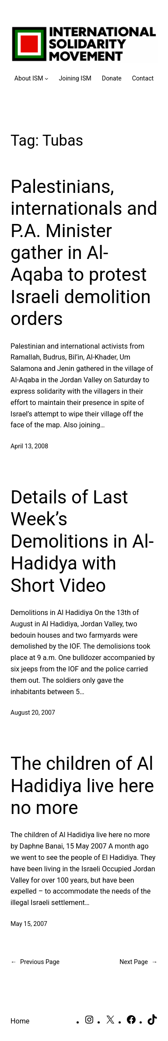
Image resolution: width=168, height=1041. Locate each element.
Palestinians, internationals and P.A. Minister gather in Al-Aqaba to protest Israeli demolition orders (84, 252)
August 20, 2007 (32, 712)
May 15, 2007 (28, 923)
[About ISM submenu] (31, 78)
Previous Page (35, 962)
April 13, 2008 (29, 446)
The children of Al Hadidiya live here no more (82, 785)
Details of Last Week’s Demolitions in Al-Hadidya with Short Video (82, 541)
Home (19, 1021)
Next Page (138, 962)
